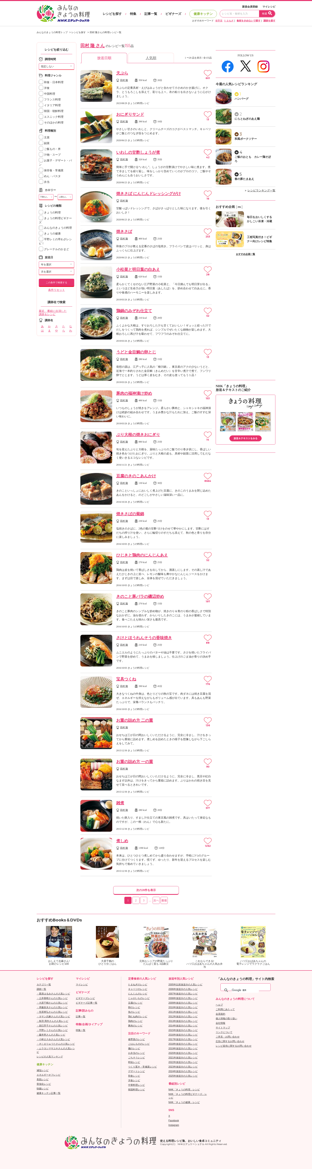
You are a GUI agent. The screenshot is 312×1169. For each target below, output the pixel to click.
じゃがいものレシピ (139, 998)
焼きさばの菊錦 (130, 514)
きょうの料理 (50, 212)
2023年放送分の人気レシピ (183, 1066)
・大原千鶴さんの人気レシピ (52, 1002)
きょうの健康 (50, 233)
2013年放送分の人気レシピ (183, 1021)
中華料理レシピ (136, 1085)
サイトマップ (223, 1027)
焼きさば (124, 231)
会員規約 (220, 1014)
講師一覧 (41, 989)
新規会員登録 (250, 6)
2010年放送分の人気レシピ (183, 1007)
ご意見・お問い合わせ (228, 1036)
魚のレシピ (134, 1012)
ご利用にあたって (225, 1009)
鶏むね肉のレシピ (137, 1016)
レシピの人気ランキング (50, 1056)
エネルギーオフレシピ (48, 1075)
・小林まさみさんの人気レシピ (53, 1039)
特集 (133, 13)
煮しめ (122, 841)
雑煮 (120, 803)
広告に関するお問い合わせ (230, 1041)
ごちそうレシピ (136, 1057)
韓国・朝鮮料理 (51, 111)
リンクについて (224, 1032)
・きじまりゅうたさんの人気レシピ (56, 1044)
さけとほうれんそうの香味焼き (144, 638)
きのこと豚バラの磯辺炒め (140, 596)
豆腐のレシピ (135, 1002)
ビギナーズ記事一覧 (86, 1002)
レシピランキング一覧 (261, 190)
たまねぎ (229, 20)
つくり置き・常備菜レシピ (142, 1066)
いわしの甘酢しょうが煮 (138, 152)
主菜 (44, 137)
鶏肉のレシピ (135, 1021)
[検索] (245, 990)
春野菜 (218, 20)
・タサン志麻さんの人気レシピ (53, 1016)
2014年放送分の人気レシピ (183, 1025)
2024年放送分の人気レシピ (183, 1071)
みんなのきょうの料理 (55, 227)
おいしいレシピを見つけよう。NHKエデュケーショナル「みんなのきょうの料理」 (63, 13)
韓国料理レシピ (136, 1089)
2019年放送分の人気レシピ (183, 1048)
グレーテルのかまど (54, 249)
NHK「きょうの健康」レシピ (184, 1102)
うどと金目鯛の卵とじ (136, 352)
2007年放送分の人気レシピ (183, 993)
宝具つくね (126, 679)
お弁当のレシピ (136, 1053)
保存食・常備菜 (51, 170)
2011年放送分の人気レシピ (183, 1012)
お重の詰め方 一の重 (134, 761)
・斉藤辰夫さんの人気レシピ (52, 1007)
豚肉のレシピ (135, 1025)
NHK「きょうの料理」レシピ (184, 1089)
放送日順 (104, 58)
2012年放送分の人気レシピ (183, 1016)
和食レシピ (134, 1075)
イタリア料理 (50, 105)
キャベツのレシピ (137, 989)
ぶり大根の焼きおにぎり (138, 434)
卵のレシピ (134, 1007)
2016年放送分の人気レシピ (183, 1034)
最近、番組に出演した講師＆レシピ (53, 313)
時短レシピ (134, 1062)
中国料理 (47, 93)
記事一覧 (150, 13)
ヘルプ (219, 1004)
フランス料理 (50, 99)
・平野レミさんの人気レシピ (52, 1030)
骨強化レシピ (44, 1084)
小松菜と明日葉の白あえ (138, 269)
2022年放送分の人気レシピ (183, 1062)
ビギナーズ (173, 13)
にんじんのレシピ (137, 993)
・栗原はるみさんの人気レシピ (53, 993)
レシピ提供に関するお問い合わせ (234, 1046)
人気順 (151, 58)
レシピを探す (112, 13)
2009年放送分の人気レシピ (183, 1002)
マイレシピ (268, 6)
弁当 (44, 181)
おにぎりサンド (130, 114)
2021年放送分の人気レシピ (183, 1057)
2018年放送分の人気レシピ (183, 1044)
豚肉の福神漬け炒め (134, 393)
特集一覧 (80, 1030)
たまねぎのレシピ (137, 984)
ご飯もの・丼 (50, 149)
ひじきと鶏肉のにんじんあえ (142, 555)
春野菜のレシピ (136, 1039)
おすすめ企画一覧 (245, 254)
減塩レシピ (43, 1070)
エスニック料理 (51, 116)
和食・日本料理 (51, 82)
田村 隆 (124, 80)
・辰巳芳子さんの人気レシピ (52, 1025)
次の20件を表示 (146, 890)
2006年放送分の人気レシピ (183, 989)
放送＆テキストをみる (245, 438)
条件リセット (56, 289)
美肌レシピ (43, 1079)
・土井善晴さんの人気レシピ (52, 998)
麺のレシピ (134, 1048)
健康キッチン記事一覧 (48, 1093)
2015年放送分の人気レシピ (183, 1030)
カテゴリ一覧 (44, 984)
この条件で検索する (56, 282)
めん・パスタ (50, 176)
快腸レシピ (43, 1088)
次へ (156, 900)
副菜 (44, 143)
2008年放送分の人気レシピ (183, 998)
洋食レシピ (134, 1080)
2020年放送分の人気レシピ (183, 1053)
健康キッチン (203, 13)
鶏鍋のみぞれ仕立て (134, 311)
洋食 (44, 88)
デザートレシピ (136, 1071)
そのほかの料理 (51, 122)
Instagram (174, 1125)
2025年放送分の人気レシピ (183, 1075)
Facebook (174, 1120)
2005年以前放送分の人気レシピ (186, 984)
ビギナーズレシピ (85, 998)
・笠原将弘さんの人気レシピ (52, 1012)
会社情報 (220, 1023)
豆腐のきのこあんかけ (136, 476)
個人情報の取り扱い (226, 1018)
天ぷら (122, 73)
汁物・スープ (50, 154)
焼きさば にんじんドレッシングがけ (148, 193)
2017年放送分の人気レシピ (183, 1039)
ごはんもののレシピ (139, 1044)
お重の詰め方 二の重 (134, 720)
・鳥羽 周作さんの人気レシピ (52, 1021)
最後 (164, 900)
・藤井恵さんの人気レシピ (51, 1034)
